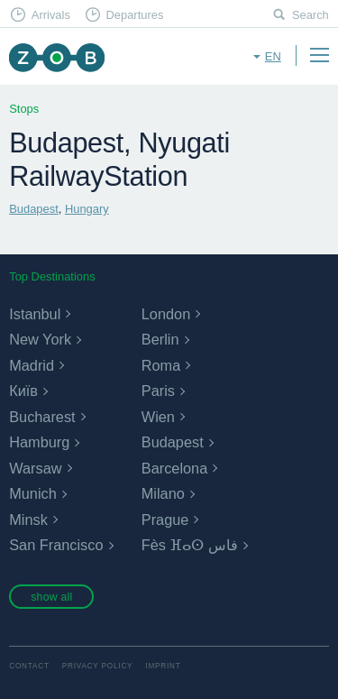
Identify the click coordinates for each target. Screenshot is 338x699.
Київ (23, 390)
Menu (319, 55)
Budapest (34, 209)
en (273, 56)
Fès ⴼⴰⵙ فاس (190, 545)
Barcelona (174, 468)
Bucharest (42, 417)
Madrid (31, 365)
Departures (134, 15)
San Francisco (56, 545)
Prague (165, 519)
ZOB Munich (56, 57)
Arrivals (51, 15)
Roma (161, 365)
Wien (158, 417)
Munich (33, 493)
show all (51, 597)
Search (310, 15)
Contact (29, 666)
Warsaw (35, 468)
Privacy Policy (97, 666)
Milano (163, 493)
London (166, 314)
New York (40, 339)
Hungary (87, 209)
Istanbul (34, 314)
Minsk (28, 519)
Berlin (160, 339)
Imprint (162, 666)
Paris (158, 390)
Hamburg (39, 442)
